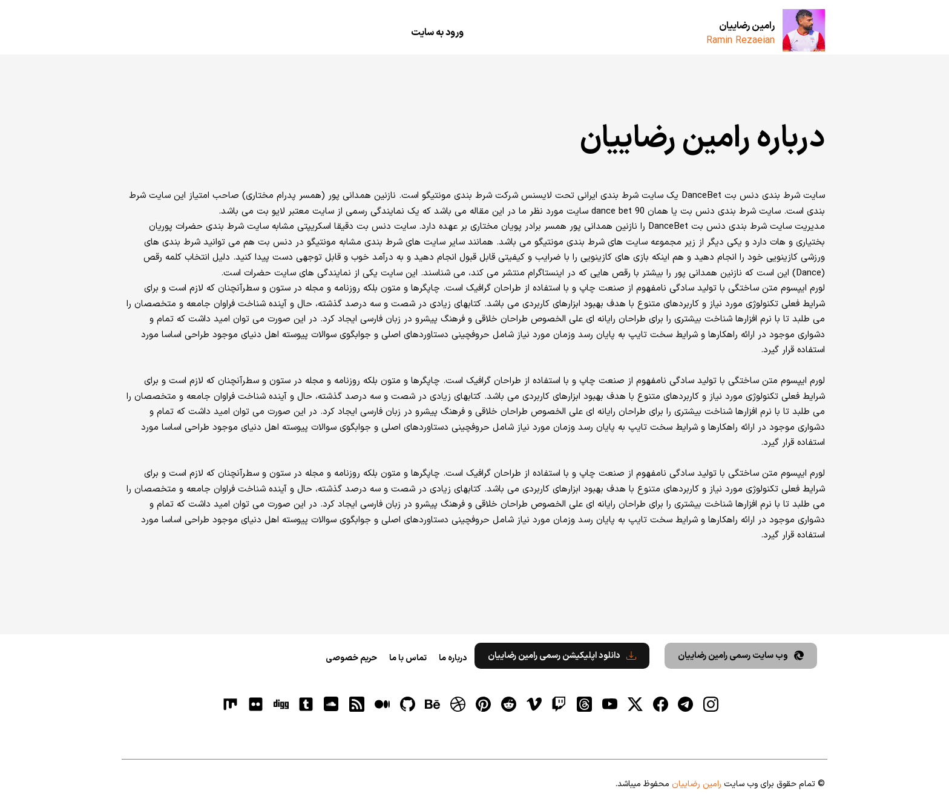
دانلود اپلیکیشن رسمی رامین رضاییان (562, 655)
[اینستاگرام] (711, 704)
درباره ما (453, 658)
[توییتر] (635, 704)
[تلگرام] (685, 704)
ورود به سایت (437, 32)
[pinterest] (483, 704)
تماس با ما (408, 658)
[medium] (382, 704)
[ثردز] (584, 704)
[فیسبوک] (660, 704)
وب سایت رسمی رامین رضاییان (741, 655)
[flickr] (255, 704)
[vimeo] (534, 704)
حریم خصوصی (351, 658)
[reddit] (508, 704)
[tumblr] (306, 704)
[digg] (281, 704)
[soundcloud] (331, 704)
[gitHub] (407, 704)
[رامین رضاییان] (804, 30)
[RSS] (357, 704)
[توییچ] (559, 704)
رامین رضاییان (747, 26)
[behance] (432, 704)
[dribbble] (458, 704)
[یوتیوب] (609, 704)
